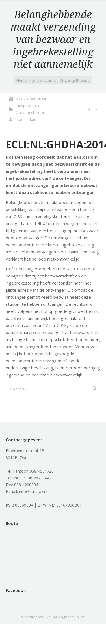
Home (21, 80)
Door (26, 119)
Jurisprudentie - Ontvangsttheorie (61, 80)
